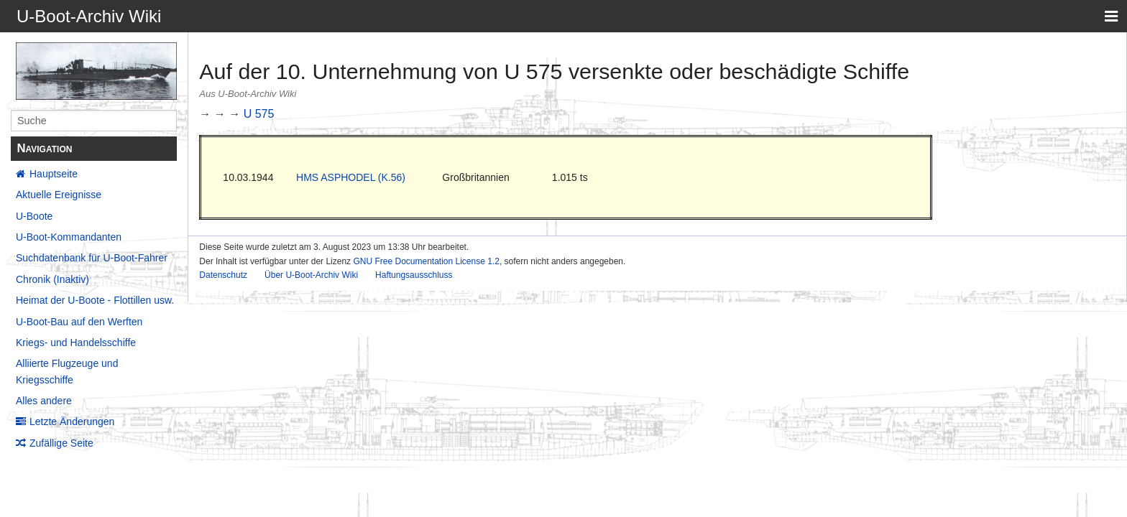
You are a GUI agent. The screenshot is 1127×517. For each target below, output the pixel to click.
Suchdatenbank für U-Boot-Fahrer (91, 258)
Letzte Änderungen (71, 421)
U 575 (259, 114)
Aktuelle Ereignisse (58, 194)
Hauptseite (53, 174)
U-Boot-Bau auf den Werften (79, 321)
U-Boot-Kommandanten (68, 237)
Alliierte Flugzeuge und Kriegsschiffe (67, 371)
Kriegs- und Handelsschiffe (76, 342)
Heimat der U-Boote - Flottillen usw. (95, 300)
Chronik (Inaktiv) (52, 279)
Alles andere (44, 400)
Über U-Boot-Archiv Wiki (311, 275)
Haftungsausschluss (413, 275)
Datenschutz (223, 275)
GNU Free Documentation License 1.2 (426, 261)
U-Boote (34, 216)
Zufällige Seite (61, 443)
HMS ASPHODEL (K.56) (350, 177)
